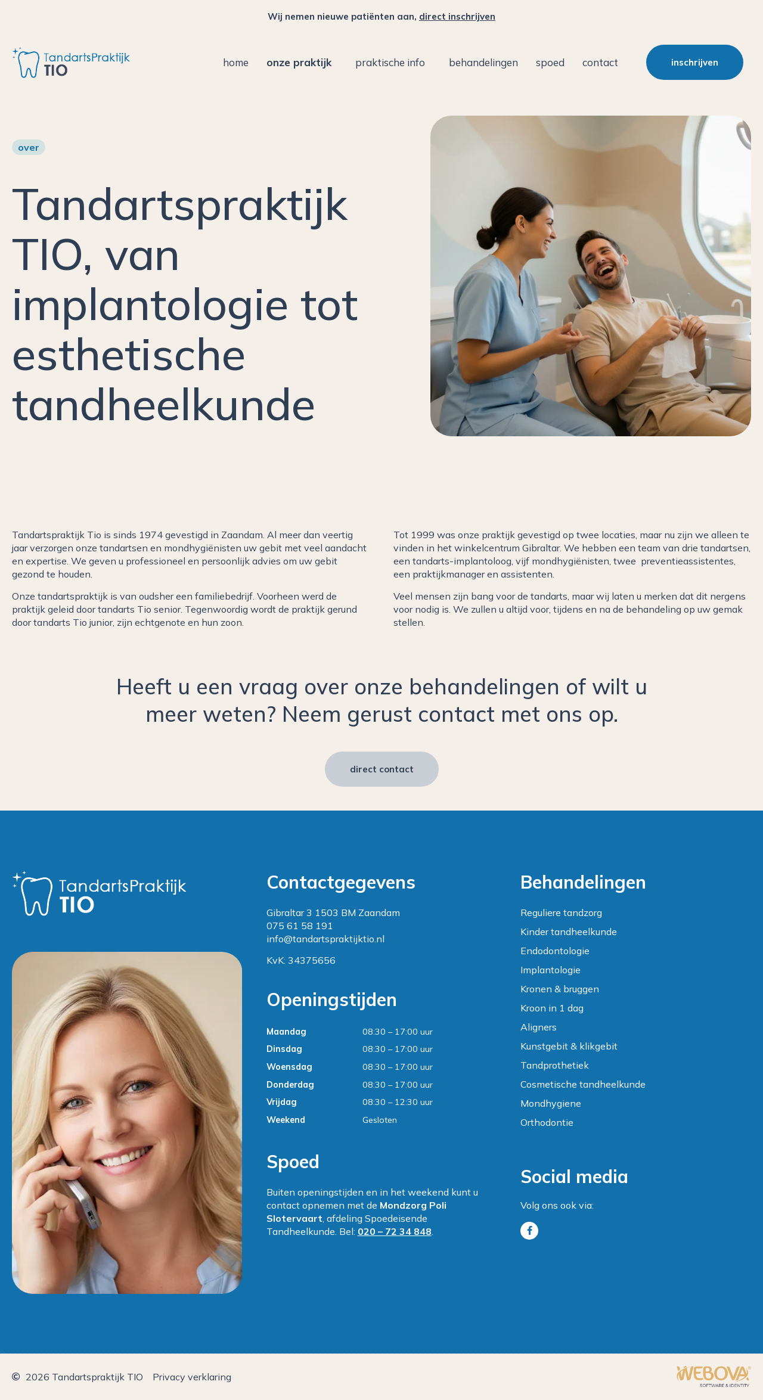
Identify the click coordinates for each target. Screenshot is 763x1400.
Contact (600, 62)
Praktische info (393, 62)
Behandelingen (483, 62)
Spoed (550, 62)
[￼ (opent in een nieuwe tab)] (714, 1384)
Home (236, 62)
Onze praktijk (301, 62)
